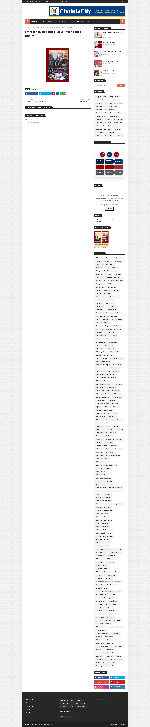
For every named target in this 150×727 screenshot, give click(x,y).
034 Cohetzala (110, 303)
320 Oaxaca (98, 122)
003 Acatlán (98, 261)
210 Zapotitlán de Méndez (113, 656)
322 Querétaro (117, 122)
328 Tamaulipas (99, 132)
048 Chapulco (118, 329)
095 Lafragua (112, 416)
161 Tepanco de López (101, 565)
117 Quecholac (110, 452)
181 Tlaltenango (111, 604)
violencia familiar (81, 706)
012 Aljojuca (98, 274)
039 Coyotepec (99, 313)
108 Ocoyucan (109, 439)
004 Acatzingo (108, 261)
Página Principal (29, 27)
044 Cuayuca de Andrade (102, 322)
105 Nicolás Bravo (110, 433)
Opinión (118, 172)
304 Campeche (115, 100)
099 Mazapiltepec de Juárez (102, 426)
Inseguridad (119, 167)
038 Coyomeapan (111, 310)
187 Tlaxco (112, 614)
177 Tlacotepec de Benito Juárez (104, 598)
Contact (122, 724)
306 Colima (108, 103)
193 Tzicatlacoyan (100, 627)
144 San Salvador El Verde (102, 526)
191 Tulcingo (117, 620)
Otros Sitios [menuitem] (92, 21)
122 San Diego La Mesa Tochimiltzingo (106, 465)
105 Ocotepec (99, 436)
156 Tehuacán (111, 556)
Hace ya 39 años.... (109, 71)
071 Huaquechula (100, 374)
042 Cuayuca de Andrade (102, 319)
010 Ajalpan (98, 271)
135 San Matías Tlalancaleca (103, 500)
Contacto (47, 1)
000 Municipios (99, 258)
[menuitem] (27, 21)
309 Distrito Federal (111, 106)
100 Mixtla (116, 426)
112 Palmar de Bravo (101, 445)
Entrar (109, 209)
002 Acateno (118, 258)
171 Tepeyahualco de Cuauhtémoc (105, 585)
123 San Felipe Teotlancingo (103, 468)
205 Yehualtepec (99, 649)
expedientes (29, 713)
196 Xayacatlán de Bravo (102, 633)
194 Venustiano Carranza (115, 627)
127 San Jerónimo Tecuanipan (103, 481)
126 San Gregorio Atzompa (103, 478)
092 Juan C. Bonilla (109, 410)
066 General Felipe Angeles (102, 361)
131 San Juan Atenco (101, 491)
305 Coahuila (98, 103)
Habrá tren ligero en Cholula (112, 52)
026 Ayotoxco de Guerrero (111, 290)
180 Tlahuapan (99, 604)
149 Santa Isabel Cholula (102, 543)
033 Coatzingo (99, 303)
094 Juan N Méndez (112, 413)
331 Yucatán (108, 135)
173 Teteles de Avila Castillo (103, 591)
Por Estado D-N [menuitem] (62, 21)
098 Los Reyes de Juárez (101, 423)
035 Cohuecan (99, 306)
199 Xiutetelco (109, 636)
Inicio (26, 1)
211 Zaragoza (99, 659)
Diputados (100, 167)
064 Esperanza (108, 355)
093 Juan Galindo (100, 413)
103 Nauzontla (119, 429)
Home (112, 724)
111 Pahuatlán (108, 442)
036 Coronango (110, 306)
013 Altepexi (107, 274)
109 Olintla (119, 439)
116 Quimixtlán (99, 452)
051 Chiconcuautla (100, 335)
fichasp (76, 703)
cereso (28, 709)
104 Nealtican (99, 433)
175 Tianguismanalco (101, 594)
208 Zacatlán (111, 653)
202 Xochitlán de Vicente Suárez (104, 643)
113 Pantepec (113, 445)
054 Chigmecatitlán (109, 339)
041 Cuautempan (100, 316)
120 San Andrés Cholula (102, 458)
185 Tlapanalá (110, 611)
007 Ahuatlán (110, 264)
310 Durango (98, 109)
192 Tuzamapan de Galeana (103, 623)
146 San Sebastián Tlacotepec (103, 533)
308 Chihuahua (99, 106)
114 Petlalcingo (99, 449)
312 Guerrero (99, 113)
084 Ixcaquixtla (117, 397)
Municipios (118, 161)
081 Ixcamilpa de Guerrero (102, 394)
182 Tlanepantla (99, 607)
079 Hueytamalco (111, 387)
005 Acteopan (119, 261)
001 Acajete (109, 258)
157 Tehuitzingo (99, 559)
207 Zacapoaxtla (99, 653)
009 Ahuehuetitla (112, 267)
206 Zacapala (110, 649)
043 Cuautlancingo (117, 319)
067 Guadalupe (117, 365)
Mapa (54, 1)
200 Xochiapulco (99, 640)
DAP (61, 717)
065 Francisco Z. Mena (116, 358)
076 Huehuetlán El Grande (102, 384)
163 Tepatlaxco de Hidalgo (102, 572)
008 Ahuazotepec (100, 267)
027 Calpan (98, 293)
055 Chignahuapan (100, 342)
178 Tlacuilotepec (100, 601)
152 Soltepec (118, 549)
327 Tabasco (117, 129)
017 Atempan (118, 277)
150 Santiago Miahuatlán (102, 546)
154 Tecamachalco (115, 552)
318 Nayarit (108, 119)
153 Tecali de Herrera (101, 552)
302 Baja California (113, 97)
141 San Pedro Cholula (101, 517)
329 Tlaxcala (110, 132)
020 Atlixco (119, 280)
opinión (83, 703)
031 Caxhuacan (99, 300)
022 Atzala (111, 284)
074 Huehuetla (112, 377)
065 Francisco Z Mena (101, 358)
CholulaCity (33, 1)
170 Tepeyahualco (116, 581)
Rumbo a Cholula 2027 (110, 61)
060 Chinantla (110, 348)
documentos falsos (66, 703)
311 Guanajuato (109, 109)
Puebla (41, 1)
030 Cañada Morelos (114, 297)
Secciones (61, 1)
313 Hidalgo (108, 113)
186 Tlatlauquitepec (100, 614)
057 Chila (97, 345)
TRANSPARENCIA (99, 222)
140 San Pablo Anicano (101, 513)
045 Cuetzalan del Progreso (103, 326)
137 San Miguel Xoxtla (116, 504)
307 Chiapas (118, 103)
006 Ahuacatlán (99, 264)
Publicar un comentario (32, 123)
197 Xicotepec (116, 633)
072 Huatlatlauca (112, 374)
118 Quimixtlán (99, 455)
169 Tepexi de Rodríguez (102, 581)
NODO (116, 154)
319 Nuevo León (118, 119)
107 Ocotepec (99, 439)
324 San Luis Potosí (113, 126)
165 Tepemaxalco (100, 575)
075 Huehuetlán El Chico (102, 381)
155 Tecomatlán (99, 556)
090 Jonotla (116, 407)
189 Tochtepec (110, 617)
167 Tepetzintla (99, 578)
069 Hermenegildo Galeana (102, 371)
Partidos (109, 167)
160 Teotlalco (110, 562)
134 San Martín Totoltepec (102, 497)
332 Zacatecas (119, 135)
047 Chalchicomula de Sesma (103, 329)
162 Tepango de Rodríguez (102, 568)
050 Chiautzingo (109, 332)
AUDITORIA (97, 219)
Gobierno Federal (100, 161)
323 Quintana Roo (100, 126)
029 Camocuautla (100, 297)
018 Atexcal (98, 280)
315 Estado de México (101, 116)
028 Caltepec (107, 293)
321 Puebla (107, 122)
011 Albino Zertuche (110, 271)
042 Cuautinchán (112, 316)
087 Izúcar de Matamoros (102, 403)
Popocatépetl (64, 700)
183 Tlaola (110, 607)
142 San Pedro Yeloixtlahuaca (103, 520)
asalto (72, 700)
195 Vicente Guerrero (101, 630)
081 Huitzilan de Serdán (113, 390)
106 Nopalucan (109, 436)
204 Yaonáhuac (118, 646)
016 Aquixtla (108, 277)
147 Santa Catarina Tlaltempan (104, 536)
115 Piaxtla (109, 449)
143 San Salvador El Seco (102, 523)
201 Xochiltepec (111, 640)
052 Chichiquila (112, 335)
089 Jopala (108, 407)
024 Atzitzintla (112, 287)
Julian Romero (40, 27)
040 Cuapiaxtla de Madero (113, 313)
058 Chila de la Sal (108, 345)
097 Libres (120, 420)
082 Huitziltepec (117, 394)
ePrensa (68, 1)
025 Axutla (98, 290)
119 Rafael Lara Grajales (113, 455)
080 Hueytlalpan (99, 390)
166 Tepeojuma (112, 575)
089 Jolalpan (98, 407)
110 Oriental (98, 442)
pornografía (64, 706)
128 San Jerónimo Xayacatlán (103, 484)
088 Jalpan (115, 403)
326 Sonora (107, 129)
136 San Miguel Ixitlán (101, 504)
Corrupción (109, 172)
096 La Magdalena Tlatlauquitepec (104, 420)
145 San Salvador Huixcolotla (103, 530)
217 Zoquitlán (110, 666)
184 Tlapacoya (99, 611)
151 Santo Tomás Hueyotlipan (103, 549)
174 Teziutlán (117, 591)
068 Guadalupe (99, 368)
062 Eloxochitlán (114, 352)
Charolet (49, 724)
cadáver (79, 700)
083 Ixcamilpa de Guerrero (102, 397)
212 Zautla (109, 659)
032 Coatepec (110, 300)
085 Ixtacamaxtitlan (100, 400)
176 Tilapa (113, 594)
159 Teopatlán (99, 562)
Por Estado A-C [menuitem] (47, 21)
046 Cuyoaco (117, 326)
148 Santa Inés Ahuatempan (103, 539)
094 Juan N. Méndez (100, 416)
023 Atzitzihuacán (100, 287)
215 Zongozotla (111, 662)
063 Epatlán (98, 355)
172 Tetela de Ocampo (101, 588)
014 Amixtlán (117, 274)
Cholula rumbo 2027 (109, 42)
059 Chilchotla (99, 348)
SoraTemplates (35, 724)
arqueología (29, 699)
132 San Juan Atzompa (115, 491)
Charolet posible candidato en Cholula (112, 34)
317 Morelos (98, 119)
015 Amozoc (98, 277)
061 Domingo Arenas (101, 352)
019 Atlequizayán (109, 280)
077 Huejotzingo (117, 384)
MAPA (109, 154)
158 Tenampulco (111, 559)
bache (28, 703)
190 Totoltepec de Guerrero (103, 620)
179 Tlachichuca (112, 601)
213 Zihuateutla (118, 659)
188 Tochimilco (99, 617)
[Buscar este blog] (105, 85)
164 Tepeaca (116, 572)
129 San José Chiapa (101, 488)
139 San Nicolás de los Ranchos (104, 510)
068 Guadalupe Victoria (113, 368)
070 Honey (116, 371)
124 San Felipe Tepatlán (101, 471)
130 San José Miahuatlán (116, 488)
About (117, 724)
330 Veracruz (98, 135)
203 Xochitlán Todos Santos (103, 646)
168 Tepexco (109, 578)
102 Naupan (108, 429)
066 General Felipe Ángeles (102, 365)
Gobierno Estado (109, 161)
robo (71, 706)
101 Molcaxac (99, 429)
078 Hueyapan (99, 387)
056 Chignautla (112, 342)
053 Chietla (98, 339)
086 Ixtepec (112, 400)
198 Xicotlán (98, 636)
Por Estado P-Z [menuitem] (78, 21)
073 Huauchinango (100, 377)
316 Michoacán (114, 116)
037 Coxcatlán (99, 310)
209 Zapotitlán (99, 656)
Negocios (100, 172)
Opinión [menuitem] (34, 21)
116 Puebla (118, 449)
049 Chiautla (98, 332)
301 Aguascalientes (100, 97)
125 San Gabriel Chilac (101, 475)
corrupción (68, 717)
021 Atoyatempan (100, 284)
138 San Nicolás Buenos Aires (103, 507)
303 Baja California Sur (101, 100)
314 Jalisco (118, 113)
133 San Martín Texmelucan (103, 494)
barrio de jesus (30, 706)
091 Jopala (98, 410)
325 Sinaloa (98, 129)
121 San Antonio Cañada (102, 462)
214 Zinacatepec (99, 662)
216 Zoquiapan (99, 666)
